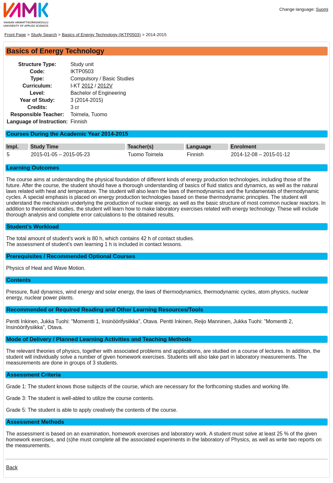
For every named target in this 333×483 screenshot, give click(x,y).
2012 (87, 86)
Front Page (15, 34)
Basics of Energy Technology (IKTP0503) (101, 34)
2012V (105, 86)
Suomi (322, 9)
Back (12, 467)
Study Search (44, 34)
